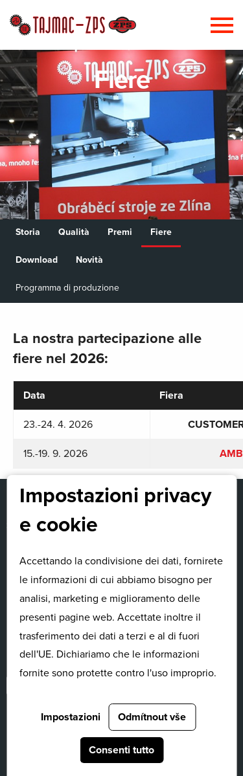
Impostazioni (70, 717)
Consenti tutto (121, 750)
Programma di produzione (67, 287)
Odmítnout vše (152, 717)
